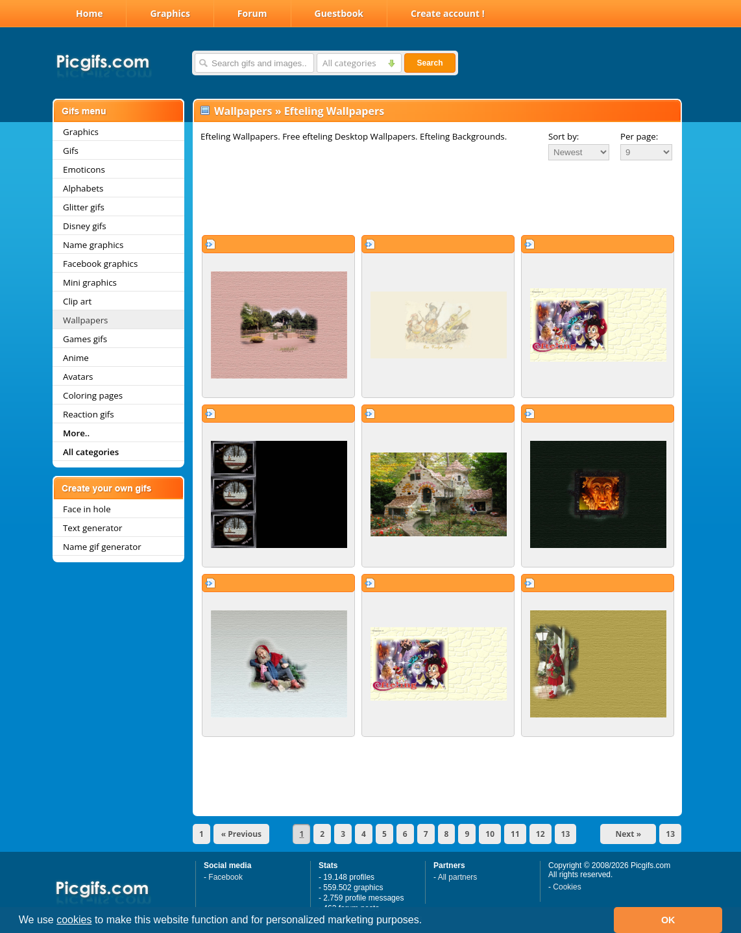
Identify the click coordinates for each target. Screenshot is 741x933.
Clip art (77, 301)
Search (430, 63)
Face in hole (87, 509)
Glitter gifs (83, 207)
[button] (427, 921)
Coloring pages (93, 395)
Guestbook (339, 13)
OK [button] (668, 920)
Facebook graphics (100, 263)
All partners (458, 877)
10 (489, 834)
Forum (252, 13)
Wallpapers (85, 320)
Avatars (78, 376)
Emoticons (84, 169)
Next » (629, 834)
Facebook (225, 877)
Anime (76, 358)
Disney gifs (84, 226)
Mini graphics (90, 282)
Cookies (567, 886)
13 (565, 834)
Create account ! (448, 13)
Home (89, 13)
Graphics (169, 13)
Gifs (71, 150)
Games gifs (85, 339)
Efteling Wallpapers (334, 111)
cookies (73, 919)
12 (540, 834)
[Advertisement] (437, 197)
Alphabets (83, 188)
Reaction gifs (88, 414)
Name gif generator (102, 547)
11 (515, 834)
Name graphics (93, 245)
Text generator (92, 528)
